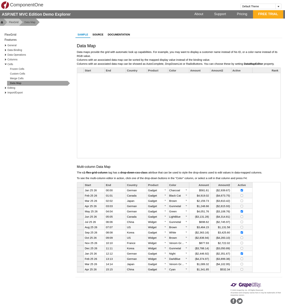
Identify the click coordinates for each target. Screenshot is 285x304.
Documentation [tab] (119, 34)
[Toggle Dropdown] (165, 189)
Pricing (242, 14)
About (198, 14)
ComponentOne (22, 5)
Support (220, 14)
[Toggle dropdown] (278, 6)
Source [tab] (98, 34)
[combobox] (258, 6)
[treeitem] (38, 83)
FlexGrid (14, 22)
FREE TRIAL (268, 14)
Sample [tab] (83, 34)
